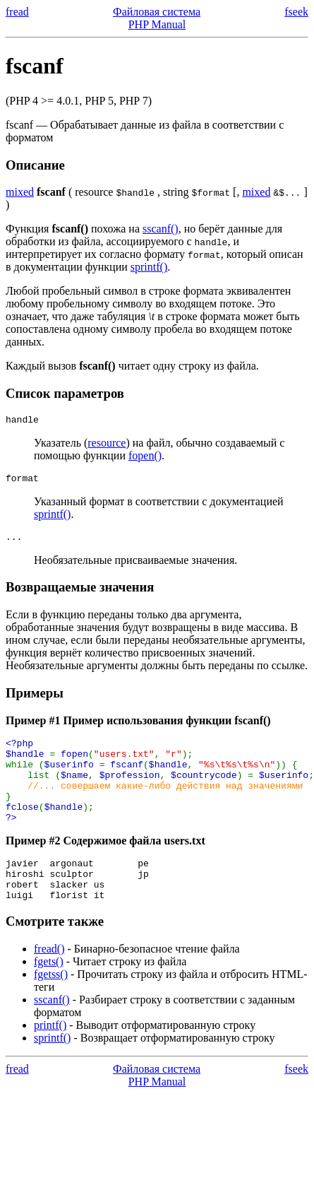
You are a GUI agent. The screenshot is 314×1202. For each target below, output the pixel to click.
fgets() (49, 993)
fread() (49, 980)
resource (106, 445)
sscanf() (161, 229)
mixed (20, 192)
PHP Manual (157, 24)
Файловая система (156, 12)
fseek (296, 12)
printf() (50, 1057)
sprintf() (149, 267)
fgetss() (51, 1006)
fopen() (145, 458)
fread (17, 12)
